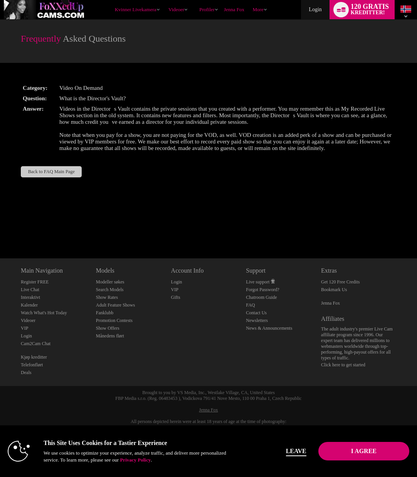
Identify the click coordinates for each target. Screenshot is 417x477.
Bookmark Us (334, 289)
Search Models (110, 289)
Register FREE (35, 282)
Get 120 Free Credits (340, 282)
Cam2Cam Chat (35, 343)
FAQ (250, 305)
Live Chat (30, 289)
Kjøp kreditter (34, 357)
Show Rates (107, 297)
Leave (296, 451)
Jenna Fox (330, 303)
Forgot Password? (262, 289)
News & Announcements (269, 328)
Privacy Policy (135, 460)
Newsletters (257, 320)
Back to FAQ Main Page (51, 171)
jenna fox (234, 9)
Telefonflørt (32, 364)
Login (315, 9)
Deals (26, 372)
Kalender (29, 305)
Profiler (207, 9)
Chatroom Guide (261, 297)
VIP (24, 328)
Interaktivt (30, 297)
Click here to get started (343, 364)
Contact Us (256, 312)
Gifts (175, 297)
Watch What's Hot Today (44, 312)
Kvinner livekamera (135, 9)
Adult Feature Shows (115, 305)
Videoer (176, 9)
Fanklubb (104, 312)
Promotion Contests (114, 320)
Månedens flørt (110, 336)
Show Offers (107, 328)
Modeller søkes (110, 282)
